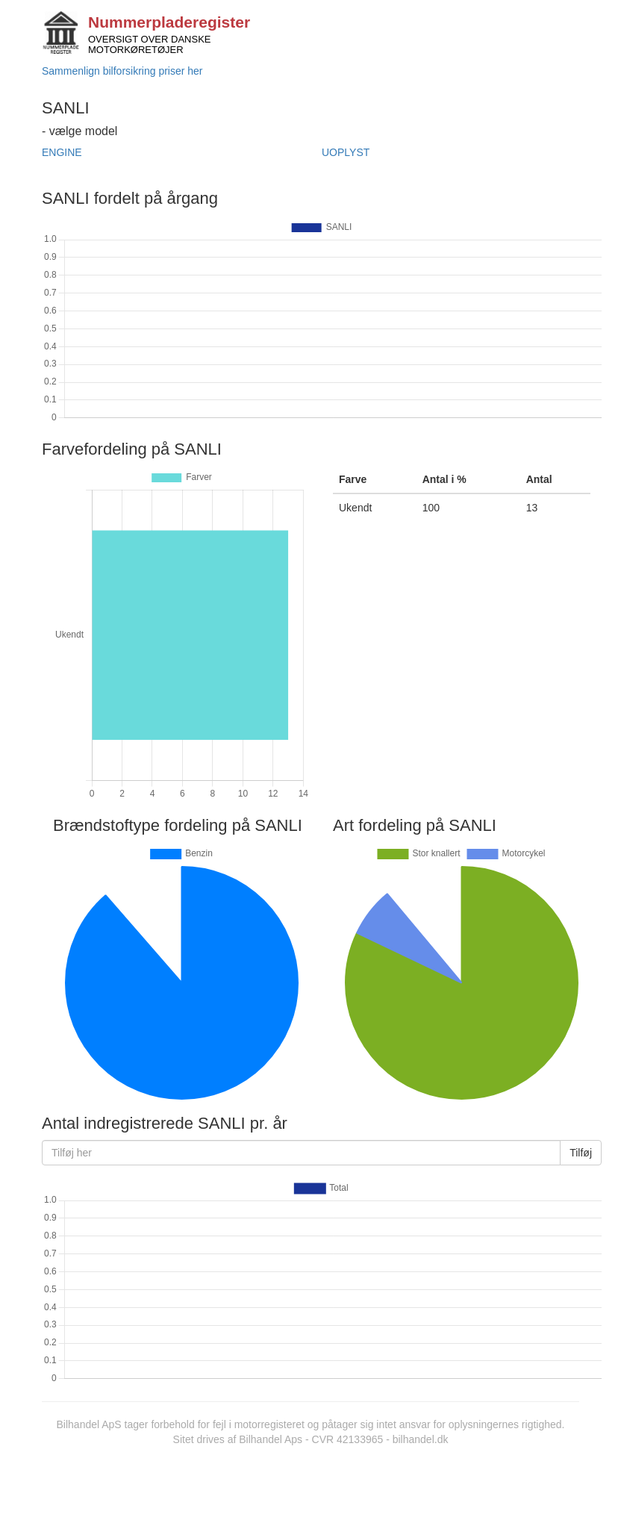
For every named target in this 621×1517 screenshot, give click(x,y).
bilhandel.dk (421, 1439)
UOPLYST (345, 152)
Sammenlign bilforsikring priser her (122, 71)
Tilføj (580, 1153)
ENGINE (62, 152)
